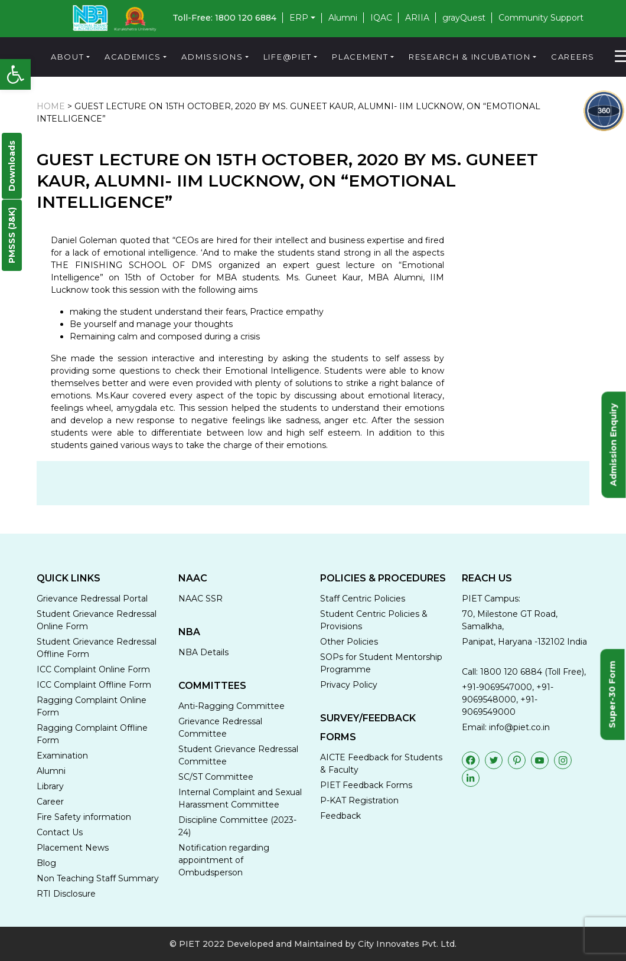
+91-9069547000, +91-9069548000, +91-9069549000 (507, 699)
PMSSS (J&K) (11, 235)
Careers (573, 56)
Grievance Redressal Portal (92, 598)
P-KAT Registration (359, 800)
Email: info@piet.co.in (506, 727)
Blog (46, 863)
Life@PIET (287, 56)
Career (50, 801)
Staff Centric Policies (362, 598)
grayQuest (463, 17)
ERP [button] (298, 18)
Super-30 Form (612, 694)
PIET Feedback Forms (366, 785)
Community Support (540, 17)
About (67, 56)
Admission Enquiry (613, 444)
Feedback (340, 815)
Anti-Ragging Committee (231, 706)
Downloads (11, 165)
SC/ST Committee (215, 777)
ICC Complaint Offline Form (94, 684)
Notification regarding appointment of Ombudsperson (223, 860)
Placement (360, 56)
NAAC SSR (200, 598)
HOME (51, 106)
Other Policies (349, 641)
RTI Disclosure (66, 893)
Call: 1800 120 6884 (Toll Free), (524, 671)
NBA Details (203, 652)
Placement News (73, 847)
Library (50, 786)
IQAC (381, 17)
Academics (133, 56)
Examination (62, 755)
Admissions (212, 56)
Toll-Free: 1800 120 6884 (224, 17)
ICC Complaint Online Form (93, 669)
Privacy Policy (348, 684)
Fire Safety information (84, 817)
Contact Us (60, 832)
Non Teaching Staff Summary (98, 878)
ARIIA (417, 17)
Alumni (342, 17)
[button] (15, 74)
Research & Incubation (470, 56)
